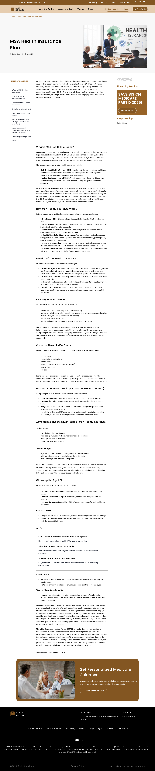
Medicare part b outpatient (85, 752)
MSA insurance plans (90, 749)
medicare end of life (106, 747)
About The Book (54, 728)
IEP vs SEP (70, 752)
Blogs (90, 9)
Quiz (113, 2)
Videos (80, 9)
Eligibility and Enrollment (21, 109)
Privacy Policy (77, 766)
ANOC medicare (71, 747)
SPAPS (95, 747)
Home (13, 17)
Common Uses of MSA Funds (21, 114)
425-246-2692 (129, 716)
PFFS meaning (131, 749)
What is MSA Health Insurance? (20, 91)
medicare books (85, 747)
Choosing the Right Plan (21, 136)
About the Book (66, 9)
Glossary (93, 2)
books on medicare (73, 749)
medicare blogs (58, 747)
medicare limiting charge (14, 749)
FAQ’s (104, 2)
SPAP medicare (30, 749)
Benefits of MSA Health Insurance (21, 104)
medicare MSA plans (57, 749)
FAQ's (91, 728)
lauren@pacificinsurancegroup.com (127, 766)
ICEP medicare (26, 747)
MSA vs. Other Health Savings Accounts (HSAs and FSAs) (21, 121)
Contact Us (124, 2)
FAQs (14, 141)
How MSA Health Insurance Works (18, 97)
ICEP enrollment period (42, 747)
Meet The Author (35, 728)
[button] (118, 79)
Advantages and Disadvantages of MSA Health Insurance (21, 130)
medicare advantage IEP (139, 747)
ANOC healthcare (121, 747)
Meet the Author (46, 9)
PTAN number (43, 749)
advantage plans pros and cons (112, 749)
